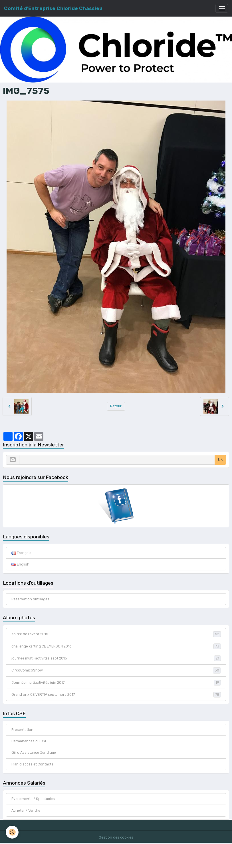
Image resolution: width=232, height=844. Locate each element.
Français (21, 553)
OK (220, 459)
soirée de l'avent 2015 (116, 634)
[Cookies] (12, 832)
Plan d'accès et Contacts (32, 764)
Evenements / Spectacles (33, 799)
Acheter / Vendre (25, 811)
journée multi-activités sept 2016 (116, 658)
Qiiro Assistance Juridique (33, 753)
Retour (116, 406)
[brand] (53, 8)
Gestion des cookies (116, 837)
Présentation (22, 730)
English (20, 564)
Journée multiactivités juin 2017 (116, 682)
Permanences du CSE (29, 741)
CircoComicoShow (116, 670)
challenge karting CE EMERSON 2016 (116, 646)
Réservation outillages (30, 599)
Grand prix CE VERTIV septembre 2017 (116, 694)
